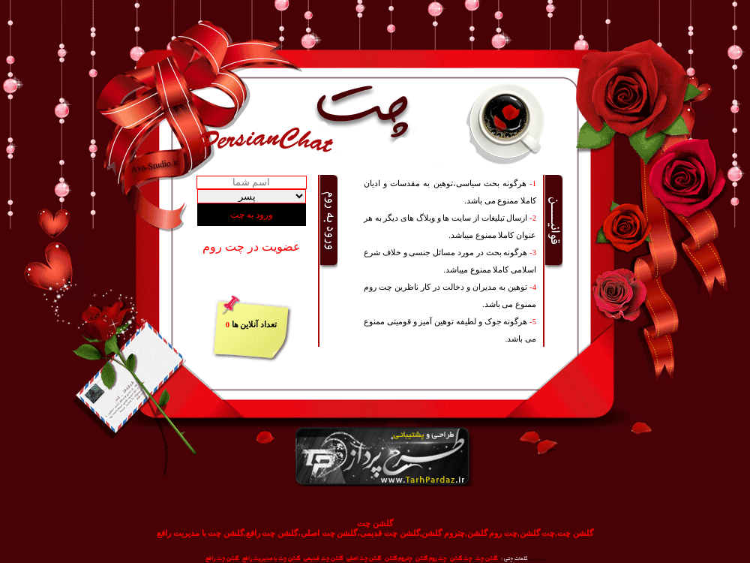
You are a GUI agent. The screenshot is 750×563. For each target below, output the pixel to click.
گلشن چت (375, 523)
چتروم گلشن (398, 559)
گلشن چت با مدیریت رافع (271, 559)
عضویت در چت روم (251, 246)
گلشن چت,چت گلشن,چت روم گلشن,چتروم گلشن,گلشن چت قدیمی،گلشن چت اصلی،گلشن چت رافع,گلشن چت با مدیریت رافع (374, 533)
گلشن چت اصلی (363, 559)
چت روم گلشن (431, 559)
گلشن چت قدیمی (323, 559)
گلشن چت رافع (222, 559)
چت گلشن (461, 559)
